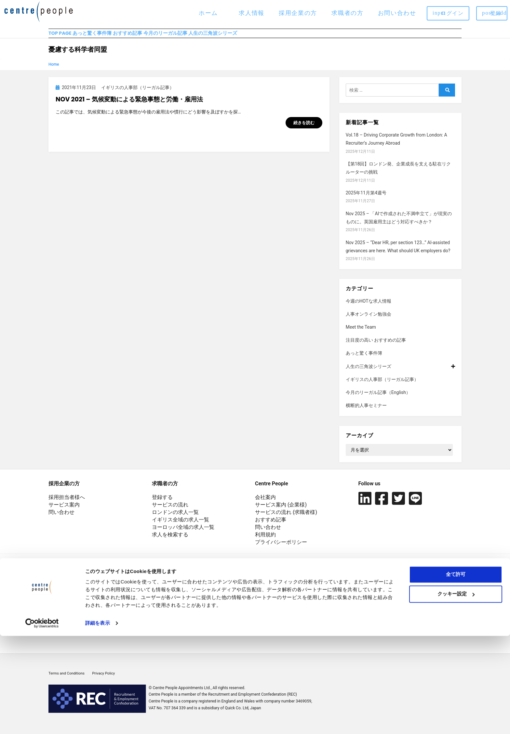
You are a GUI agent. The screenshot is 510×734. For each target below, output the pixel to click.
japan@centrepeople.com (181, 624)
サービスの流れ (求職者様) (286, 518)
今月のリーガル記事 (212, 36)
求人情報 (251, 12)
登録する (162, 503)
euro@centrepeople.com (180, 633)
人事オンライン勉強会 (368, 319)
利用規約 (265, 540)
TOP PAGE (61, 36)
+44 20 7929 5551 (173, 605)
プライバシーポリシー (281, 548)
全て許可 (455, 672)
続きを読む (304, 128)
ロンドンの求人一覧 (175, 518)
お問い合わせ (397, 12)
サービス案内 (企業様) (281, 510)
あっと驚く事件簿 (109, 36)
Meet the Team (361, 332)
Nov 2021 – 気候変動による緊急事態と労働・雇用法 (129, 104)
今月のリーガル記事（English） (378, 398)
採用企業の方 (298, 12)
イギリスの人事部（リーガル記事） (382, 385)
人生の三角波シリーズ (276, 36)
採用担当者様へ (66, 503)
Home (53, 70)
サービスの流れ (170, 510)
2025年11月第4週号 (366, 198)
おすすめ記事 (159, 36)
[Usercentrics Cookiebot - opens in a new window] (42, 721)
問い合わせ (61, 518)
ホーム (208, 12)
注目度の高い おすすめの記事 (376, 345)
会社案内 (265, 503)
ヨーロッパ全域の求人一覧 (183, 533)
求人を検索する (170, 540)
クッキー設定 (456, 692)
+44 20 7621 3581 (173, 614)
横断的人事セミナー (366, 411)
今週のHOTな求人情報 (368, 306)
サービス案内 (64, 510)
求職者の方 (347, 12)
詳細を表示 (97, 721)
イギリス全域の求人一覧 (180, 525)
